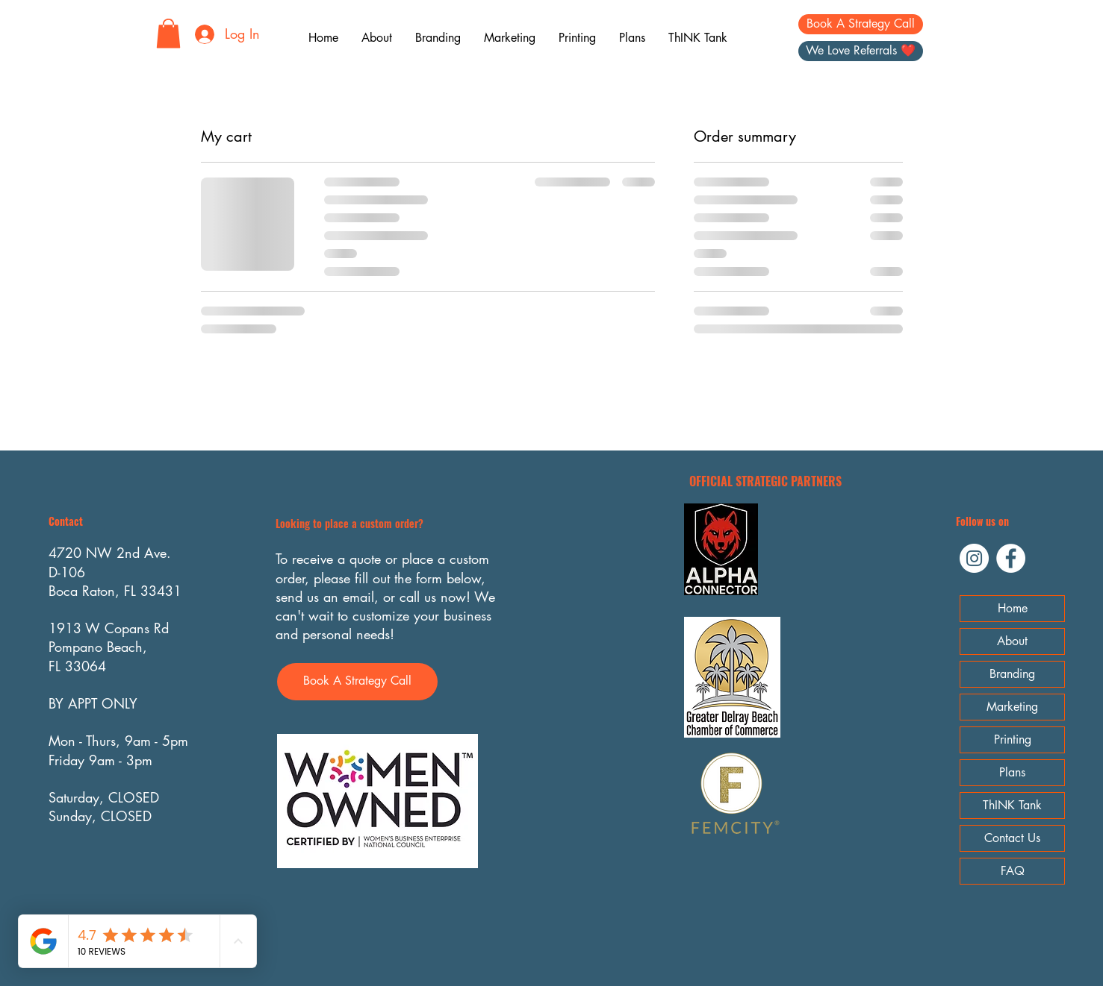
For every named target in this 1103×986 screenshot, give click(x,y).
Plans (1012, 772)
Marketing (1012, 707)
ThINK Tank (1012, 805)
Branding (1012, 674)
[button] (168, 33)
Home (1013, 608)
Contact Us (1012, 838)
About (1012, 641)
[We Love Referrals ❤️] (860, 51)
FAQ (1013, 871)
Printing (1012, 739)
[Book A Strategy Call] (860, 24)
